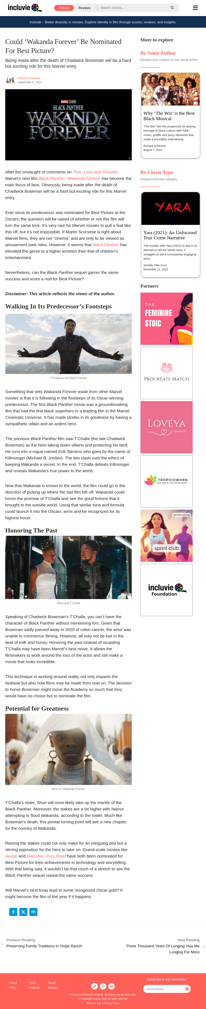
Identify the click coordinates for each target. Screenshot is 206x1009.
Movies (64, 8)
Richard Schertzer (29, 78)
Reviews (84, 8)
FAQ (12, 987)
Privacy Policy (111, 1003)
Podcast (34, 987)
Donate (53, 987)
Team (32, 982)
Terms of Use (94, 1003)
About (13, 982)
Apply (52, 982)
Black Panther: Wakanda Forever (69, 178)
